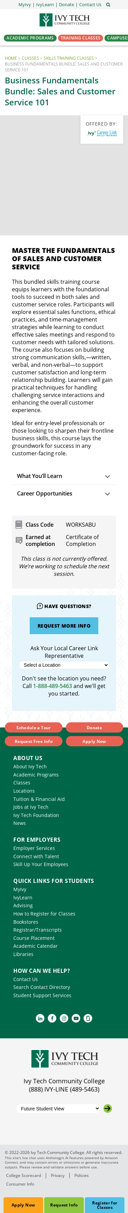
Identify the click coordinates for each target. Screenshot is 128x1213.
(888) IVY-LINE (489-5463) (64, 1089)
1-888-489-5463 (52, 686)
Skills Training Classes (69, 58)
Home (11, 58)
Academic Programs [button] (30, 38)
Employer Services (34, 848)
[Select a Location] (64, 665)
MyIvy (19, 889)
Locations (24, 791)
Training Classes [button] (81, 38)
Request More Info (64, 625)
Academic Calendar (35, 946)
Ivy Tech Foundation (36, 815)
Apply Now (23, 1205)
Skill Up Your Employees (40, 864)
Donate (94, 728)
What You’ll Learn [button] (39, 476)
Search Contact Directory (41, 987)
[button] (90, 4)
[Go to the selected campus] (107, 1108)
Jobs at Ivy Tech (30, 807)
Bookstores (25, 922)
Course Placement (34, 938)
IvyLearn (22, 897)
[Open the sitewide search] (108, 4)
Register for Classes (104, 1205)
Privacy (58, 1175)
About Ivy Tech (30, 766)
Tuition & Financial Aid (39, 799)
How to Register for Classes (44, 913)
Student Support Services (42, 995)
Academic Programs (36, 774)
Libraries (23, 954)
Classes (30, 58)
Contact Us (25, 979)
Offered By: (101, 123)
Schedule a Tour (33, 728)
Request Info (63, 1205)
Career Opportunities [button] (44, 493)
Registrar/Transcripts (37, 929)
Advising (23, 905)
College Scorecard (23, 1175)
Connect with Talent (36, 856)
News (19, 823)
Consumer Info (20, 1184)
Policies (81, 1175)
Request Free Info (34, 741)
